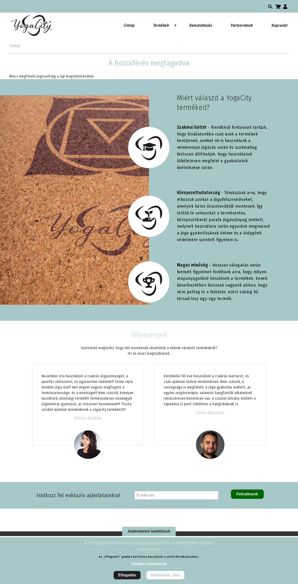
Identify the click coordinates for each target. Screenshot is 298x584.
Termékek (165, 27)
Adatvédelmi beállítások (149, 535)
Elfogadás (127, 579)
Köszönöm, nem (165, 579)
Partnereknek (242, 25)
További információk (149, 567)
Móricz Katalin (87, 418)
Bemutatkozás (200, 25)
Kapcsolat (279, 25)
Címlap (129, 25)
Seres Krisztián (210, 412)
